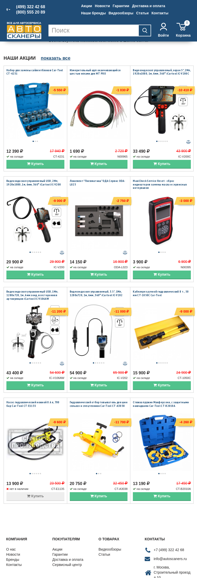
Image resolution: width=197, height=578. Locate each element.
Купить (35, 153)
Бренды (12, 517)
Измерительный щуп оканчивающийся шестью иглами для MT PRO (95, 72)
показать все (55, 58)
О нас (11, 507)
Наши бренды (93, 13)
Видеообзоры (121, 13)
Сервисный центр (67, 522)
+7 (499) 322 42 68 (169, 507)
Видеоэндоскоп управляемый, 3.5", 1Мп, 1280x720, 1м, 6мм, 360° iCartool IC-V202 (96, 272)
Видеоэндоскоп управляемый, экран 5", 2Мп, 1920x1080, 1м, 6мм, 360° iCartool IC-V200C (162, 72)
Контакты (159, 13)
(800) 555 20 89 (30, 12)
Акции (86, 6)
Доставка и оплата (148, 6)
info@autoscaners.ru (170, 516)
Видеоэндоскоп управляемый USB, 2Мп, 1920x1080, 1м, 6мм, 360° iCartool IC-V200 (33, 172)
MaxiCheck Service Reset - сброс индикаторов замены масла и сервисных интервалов (160, 173)
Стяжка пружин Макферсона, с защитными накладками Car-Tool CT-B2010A (161, 372)
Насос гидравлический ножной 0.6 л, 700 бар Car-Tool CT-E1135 (32, 372)
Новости (102, 6)
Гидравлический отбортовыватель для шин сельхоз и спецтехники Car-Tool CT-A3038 (98, 372)
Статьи (142, 13)
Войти (163, 30)
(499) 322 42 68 (30, 7)
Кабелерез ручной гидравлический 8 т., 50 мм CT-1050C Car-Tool (161, 272)
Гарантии (121, 6)
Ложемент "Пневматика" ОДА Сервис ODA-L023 (97, 172)
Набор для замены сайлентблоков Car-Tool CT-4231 (34, 72)
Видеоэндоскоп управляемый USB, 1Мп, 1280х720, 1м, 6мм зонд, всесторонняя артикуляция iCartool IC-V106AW (32, 274)
